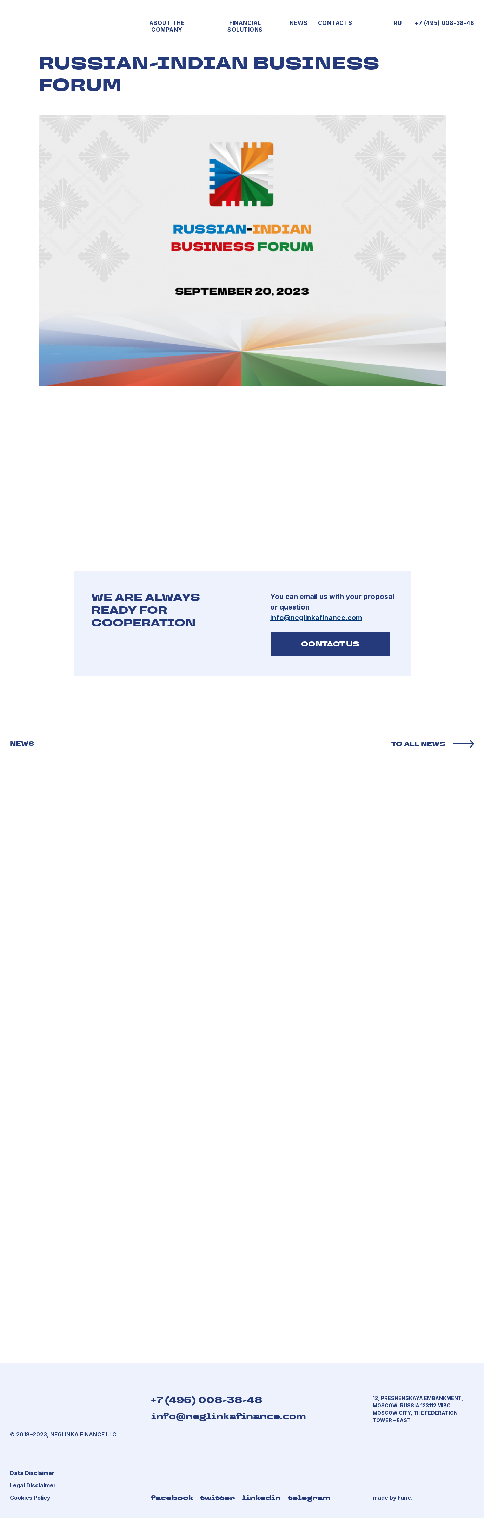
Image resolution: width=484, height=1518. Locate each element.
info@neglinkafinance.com (228, 1416)
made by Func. (392, 1497)
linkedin (261, 1498)
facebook (172, 1498)
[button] (33, 1485)
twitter (217, 1498)
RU (398, 22)
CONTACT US (330, 644)
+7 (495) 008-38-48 (444, 22)
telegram (309, 1498)
